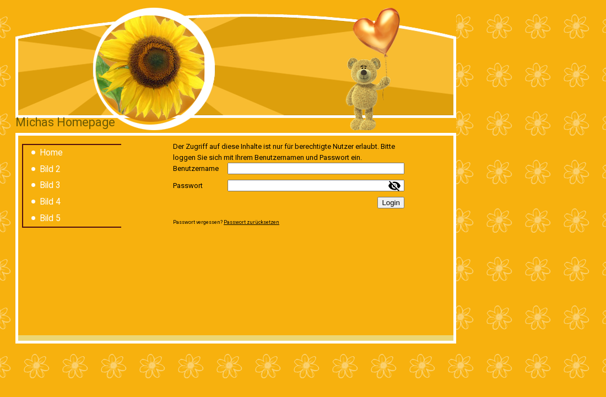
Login (391, 202)
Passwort (188, 185)
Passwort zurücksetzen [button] (251, 222)
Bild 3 (50, 185)
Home (51, 153)
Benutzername (196, 168)
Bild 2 (50, 169)
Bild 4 (50, 202)
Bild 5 (50, 218)
